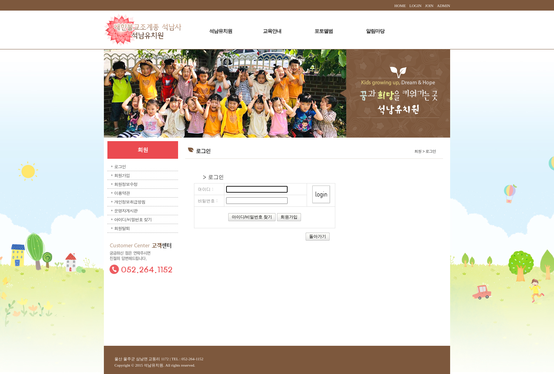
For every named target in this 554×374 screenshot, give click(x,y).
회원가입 (122, 175)
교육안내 (272, 31)
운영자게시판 (125, 210)
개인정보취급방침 (129, 202)
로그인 (120, 166)
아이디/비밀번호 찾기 (133, 219)
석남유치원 (220, 31)
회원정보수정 (125, 184)
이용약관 (122, 193)
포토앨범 (323, 31)
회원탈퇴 (122, 228)
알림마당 (375, 31)
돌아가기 (317, 236)
